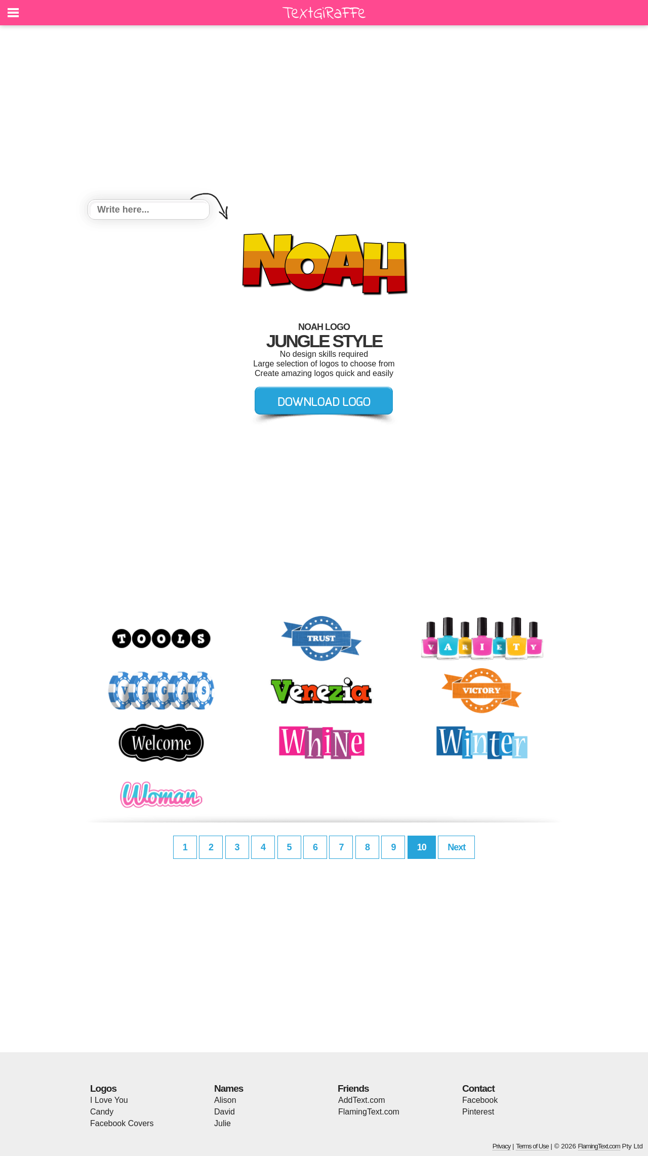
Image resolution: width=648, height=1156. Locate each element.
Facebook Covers (121, 1123)
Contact (478, 1088)
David (224, 1111)
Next (456, 847)
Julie (222, 1123)
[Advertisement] (324, 114)
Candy (101, 1111)
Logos (103, 1088)
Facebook (480, 1100)
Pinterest (478, 1111)
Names (228, 1088)
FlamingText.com (368, 1111)
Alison (225, 1100)
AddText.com (361, 1100)
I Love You (109, 1100)
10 (421, 847)
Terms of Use (532, 1146)
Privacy (502, 1146)
